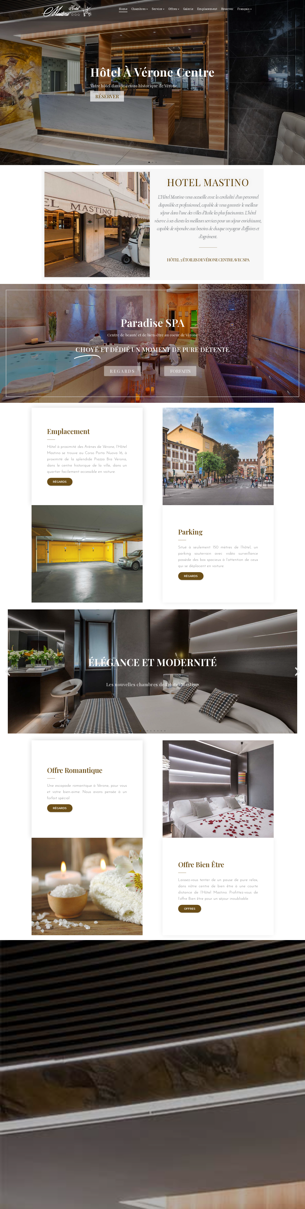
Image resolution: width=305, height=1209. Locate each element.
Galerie (188, 9)
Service (157, 9)
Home (123, 9)
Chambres (138, 9)
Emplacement (207, 9)
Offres (172, 9)
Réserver (227, 9)
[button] (149, 162)
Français (243, 9)
